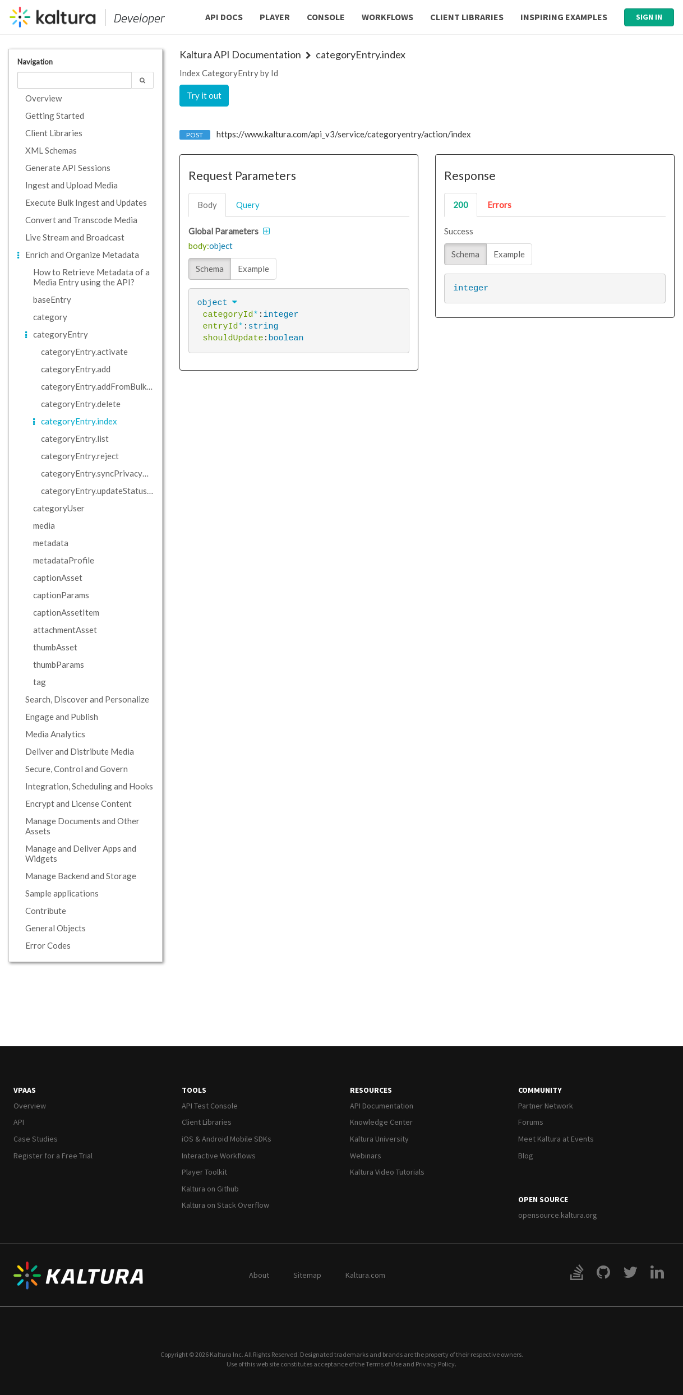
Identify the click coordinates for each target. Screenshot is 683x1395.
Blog (525, 1156)
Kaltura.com (365, 1275)
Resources (371, 1090)
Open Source (543, 1199)
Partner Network (545, 1106)
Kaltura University (379, 1139)
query (248, 205)
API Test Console (210, 1106)
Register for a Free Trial (53, 1156)
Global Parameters (223, 231)
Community (540, 1090)
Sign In (649, 17)
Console (326, 16)
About (259, 1275)
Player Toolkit (204, 1172)
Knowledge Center (381, 1122)
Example (253, 269)
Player (275, 16)
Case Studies (35, 1139)
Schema (210, 269)
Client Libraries (467, 16)
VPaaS (24, 1090)
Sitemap (307, 1275)
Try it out (204, 95)
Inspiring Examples (563, 16)
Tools (194, 1090)
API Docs (224, 16)
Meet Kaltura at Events (556, 1139)
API (18, 1122)
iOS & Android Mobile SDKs (226, 1139)
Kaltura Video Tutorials (387, 1172)
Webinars (365, 1156)
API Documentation (381, 1106)
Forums (530, 1122)
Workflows (387, 16)
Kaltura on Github (210, 1189)
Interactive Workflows (219, 1156)
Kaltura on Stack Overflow (225, 1205)
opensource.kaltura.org (557, 1215)
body (207, 205)
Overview (29, 1106)
